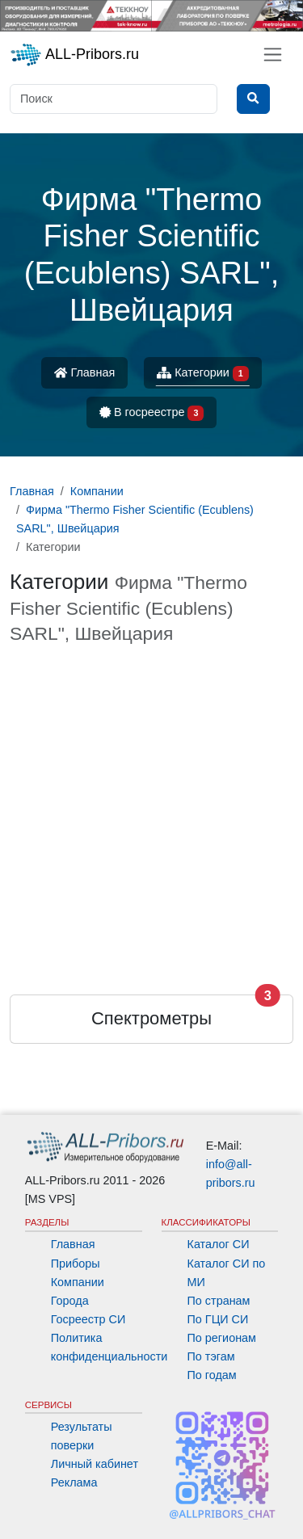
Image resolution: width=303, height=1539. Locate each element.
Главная (84, 372)
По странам (218, 1300)
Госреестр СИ (88, 1319)
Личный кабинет (94, 1463)
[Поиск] (113, 99)
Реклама (74, 1482)
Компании (77, 1282)
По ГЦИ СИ (218, 1319)
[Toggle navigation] (272, 54)
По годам (212, 1375)
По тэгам (211, 1356)
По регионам (222, 1337)
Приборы (75, 1263)
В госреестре (151, 413)
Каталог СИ (218, 1244)
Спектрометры (151, 1018)
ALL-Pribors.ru (74, 55)
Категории (203, 373)
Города (70, 1300)
